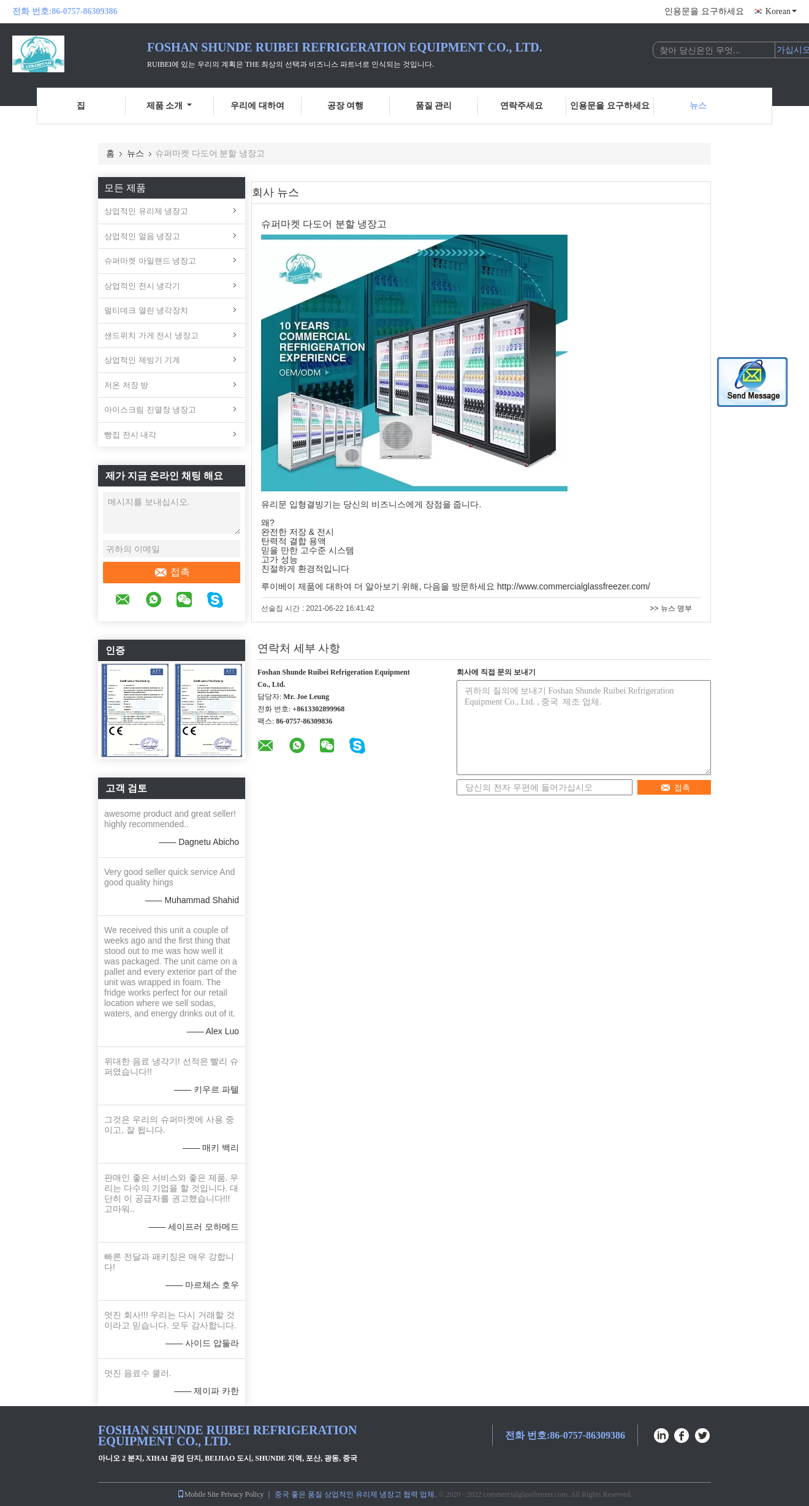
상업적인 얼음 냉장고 (142, 236)
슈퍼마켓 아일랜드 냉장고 (150, 260)
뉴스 (698, 105)
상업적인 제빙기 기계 (142, 360)
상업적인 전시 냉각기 (142, 285)
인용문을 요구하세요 (704, 11)
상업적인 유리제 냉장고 (146, 211)
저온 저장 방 (126, 385)
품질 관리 (434, 105)
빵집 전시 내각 (130, 434)
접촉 (172, 572)
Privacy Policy (242, 1494)
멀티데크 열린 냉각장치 (146, 310)
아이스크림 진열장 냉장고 (150, 409)
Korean (781, 11)
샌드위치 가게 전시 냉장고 (151, 335)
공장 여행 (345, 105)
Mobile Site (198, 1494)
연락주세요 (521, 105)
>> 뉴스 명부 (671, 608)
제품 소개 (169, 105)
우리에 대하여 (257, 105)
